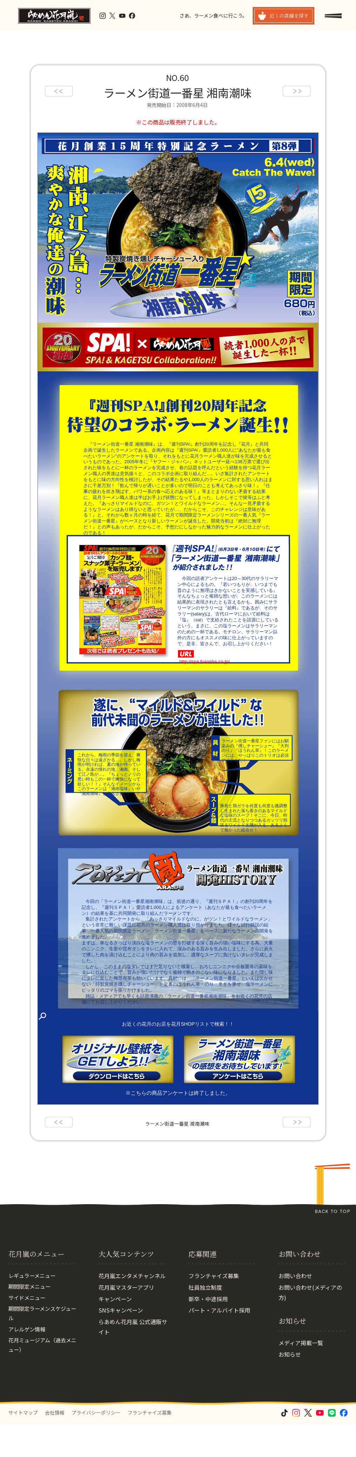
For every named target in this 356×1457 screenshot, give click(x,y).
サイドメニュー (28, 1332)
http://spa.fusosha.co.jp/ (204, 661)
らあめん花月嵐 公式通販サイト (132, 1359)
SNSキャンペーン (120, 1343)
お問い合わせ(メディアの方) (310, 1325)
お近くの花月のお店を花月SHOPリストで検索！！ (178, 1024)
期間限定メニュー (30, 1320)
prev (59, 91)
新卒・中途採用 (208, 1332)
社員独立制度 (205, 1320)
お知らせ (290, 1387)
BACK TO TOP (332, 1211)
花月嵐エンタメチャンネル (132, 1308)
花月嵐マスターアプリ (126, 1320)
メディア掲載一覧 (301, 1376)
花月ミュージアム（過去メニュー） (41, 1381)
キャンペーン (115, 1332)
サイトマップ (23, 1445)
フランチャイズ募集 (214, 1308)
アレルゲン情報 (28, 1365)
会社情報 (54, 1445)
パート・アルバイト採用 (219, 1343)
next (297, 91)
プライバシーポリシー (96, 1445)
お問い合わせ (295, 1308)
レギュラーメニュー (33, 1308)
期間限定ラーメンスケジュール (41, 1348)
